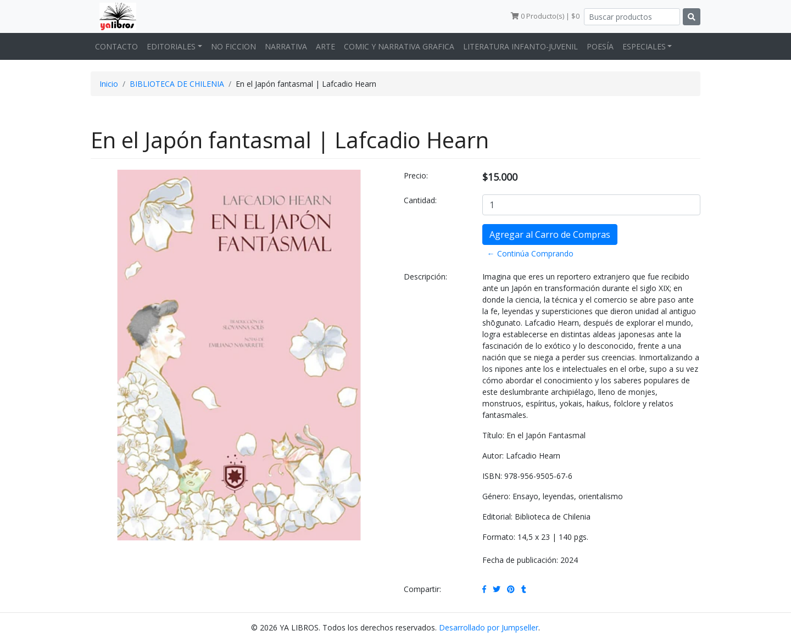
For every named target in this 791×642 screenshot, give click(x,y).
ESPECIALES (644, 46)
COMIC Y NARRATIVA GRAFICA (399, 46)
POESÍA (600, 46)
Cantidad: (420, 200)
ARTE (325, 46)
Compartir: (422, 589)
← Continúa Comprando (530, 253)
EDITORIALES (171, 46)
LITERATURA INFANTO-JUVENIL (520, 46)
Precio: (416, 175)
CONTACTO (116, 46)
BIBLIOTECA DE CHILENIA (177, 84)
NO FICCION (233, 46)
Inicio (108, 84)
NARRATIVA (286, 46)
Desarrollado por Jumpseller (488, 627)
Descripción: (425, 276)
